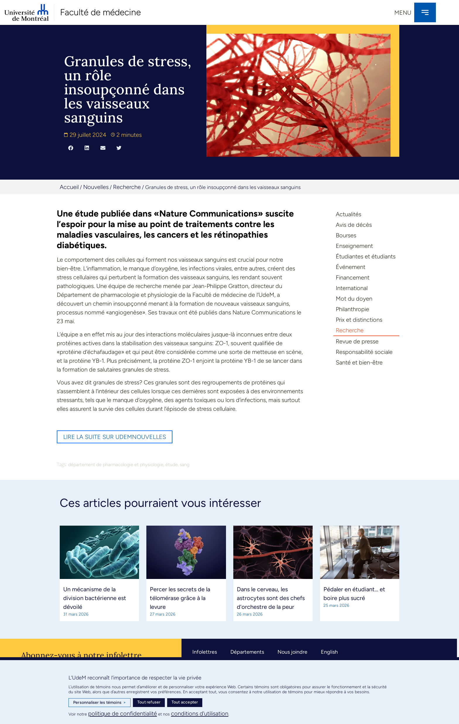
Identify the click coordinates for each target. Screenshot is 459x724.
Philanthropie (352, 309)
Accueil (69, 186)
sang (184, 464)
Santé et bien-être (359, 362)
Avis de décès (354, 224)
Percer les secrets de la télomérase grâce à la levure (180, 597)
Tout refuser (148, 702)
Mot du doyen (354, 298)
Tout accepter (185, 702)
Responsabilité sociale (364, 351)
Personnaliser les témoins (99, 702)
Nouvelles (96, 186)
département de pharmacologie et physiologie (115, 464)
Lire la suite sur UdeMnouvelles (114, 436)
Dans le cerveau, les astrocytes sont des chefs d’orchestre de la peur (271, 597)
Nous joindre (292, 651)
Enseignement (354, 245)
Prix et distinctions (359, 319)
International (352, 288)
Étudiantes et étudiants (365, 256)
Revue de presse (357, 341)
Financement (352, 277)
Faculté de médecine (100, 12)
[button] (70, 147)
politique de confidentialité (122, 713)
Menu (402, 12)
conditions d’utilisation (199, 713)
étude (171, 464)
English (329, 651)
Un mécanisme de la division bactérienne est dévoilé (94, 597)
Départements (247, 651)
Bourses (346, 235)
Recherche (127, 186)
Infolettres (204, 651)
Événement (350, 266)
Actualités (348, 214)
